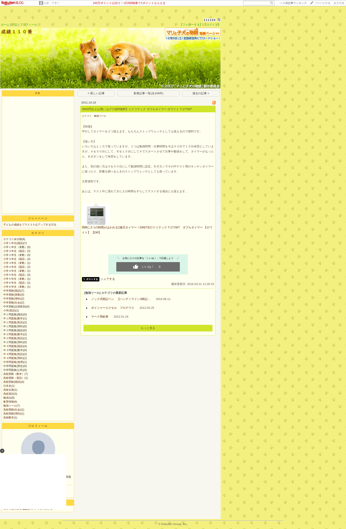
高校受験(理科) (12, 413)
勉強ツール (10, 405)
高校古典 (8, 389)
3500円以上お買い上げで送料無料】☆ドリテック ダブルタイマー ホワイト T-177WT (137, 109)
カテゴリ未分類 (12, 239)
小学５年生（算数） (15, 278)
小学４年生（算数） (15, 270)
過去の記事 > (200, 93)
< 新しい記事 (96, 93)
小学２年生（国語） (15, 251)
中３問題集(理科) (13, 358)
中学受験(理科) (12, 298)
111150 (210, 20)
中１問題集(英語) (13, 322)
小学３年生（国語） (15, 259)
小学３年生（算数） (15, 262)
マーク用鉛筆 (99, 316)
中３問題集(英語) (13, 354)
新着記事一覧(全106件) (148, 93)
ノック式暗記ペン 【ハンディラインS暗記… (120, 299)
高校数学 (8, 417)
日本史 (7, 385)
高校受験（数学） (13, 373)
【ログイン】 (212, 24)
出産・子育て (52, 3)
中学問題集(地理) (13, 362)
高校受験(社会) (12, 409)
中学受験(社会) (12, 302)
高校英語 (8, 393)
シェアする (108, 279)
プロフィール (28, 24)
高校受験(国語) (12, 381)
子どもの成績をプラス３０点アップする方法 (29, 224)
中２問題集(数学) (13, 334)
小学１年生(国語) (13, 243)
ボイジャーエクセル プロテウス (112, 307)
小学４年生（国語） (15, 266)
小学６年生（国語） (15, 282)
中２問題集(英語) (13, 338)
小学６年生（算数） (15, 286)
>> (293, 3)
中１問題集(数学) (13, 318)
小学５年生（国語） (15, 274)
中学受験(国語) (12, 290)
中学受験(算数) (12, 294)
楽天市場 (339, 3)
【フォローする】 (191, 24)
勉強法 (7, 397)
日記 (15, 24)
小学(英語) (9, 310)
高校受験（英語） (13, 377)
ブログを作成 (322, 3)
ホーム (5, 24)
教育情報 (8, 401)
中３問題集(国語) (13, 346)
